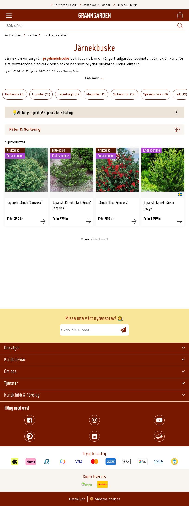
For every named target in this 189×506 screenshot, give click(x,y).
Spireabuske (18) (155, 94)
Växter (32, 35)
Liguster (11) (41, 94)
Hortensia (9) (15, 94)
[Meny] (9, 16)
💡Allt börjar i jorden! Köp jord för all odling (42, 112)
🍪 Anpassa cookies (105, 499)
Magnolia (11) (96, 94)
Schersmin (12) (124, 94)
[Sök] (180, 26)
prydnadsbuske (56, 58)
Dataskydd (77, 499)
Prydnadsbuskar (54, 35)
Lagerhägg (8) (68, 94)
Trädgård (15, 35)
